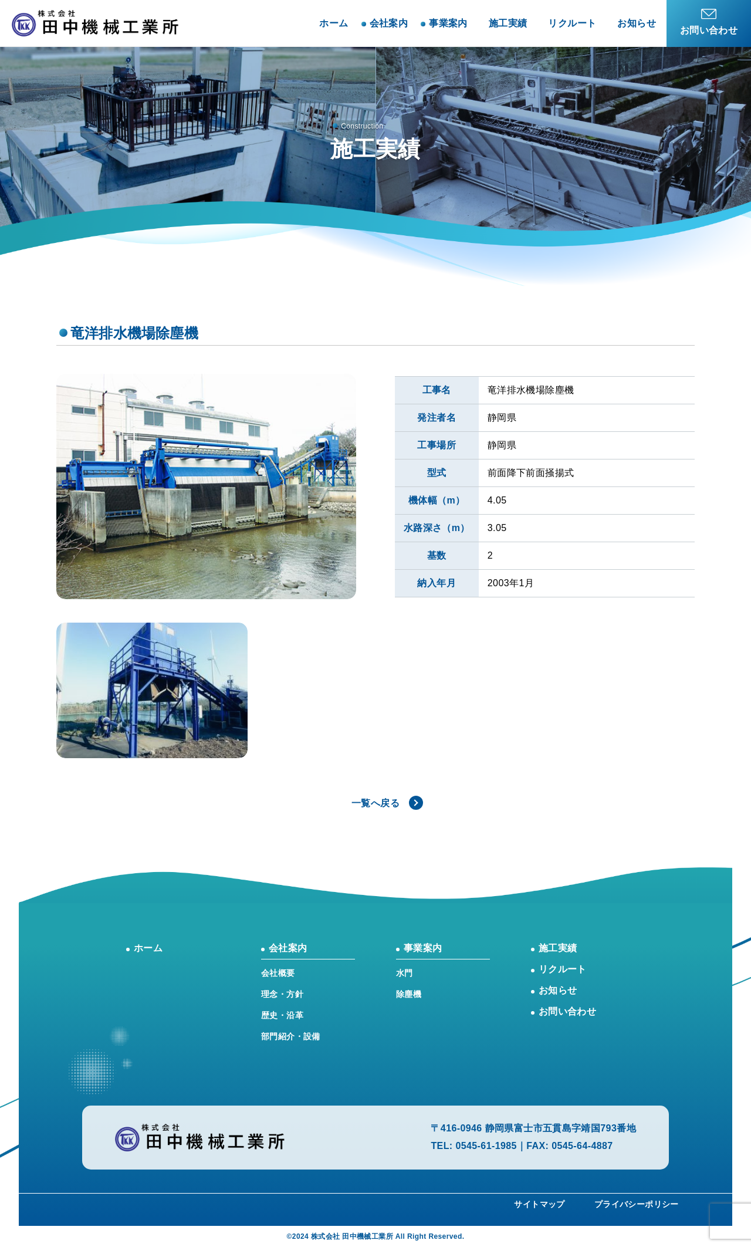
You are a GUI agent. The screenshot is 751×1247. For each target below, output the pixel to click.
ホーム (333, 23)
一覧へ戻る (375, 803)
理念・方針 (282, 994)
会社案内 (288, 948)
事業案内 (423, 948)
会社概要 (278, 973)
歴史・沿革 (282, 1015)
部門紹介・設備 (290, 1036)
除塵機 (408, 994)
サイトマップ (539, 1204)
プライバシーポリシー (636, 1204)
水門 (404, 973)
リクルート (572, 23)
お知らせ (636, 23)
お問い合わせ (567, 1011)
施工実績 (508, 23)
